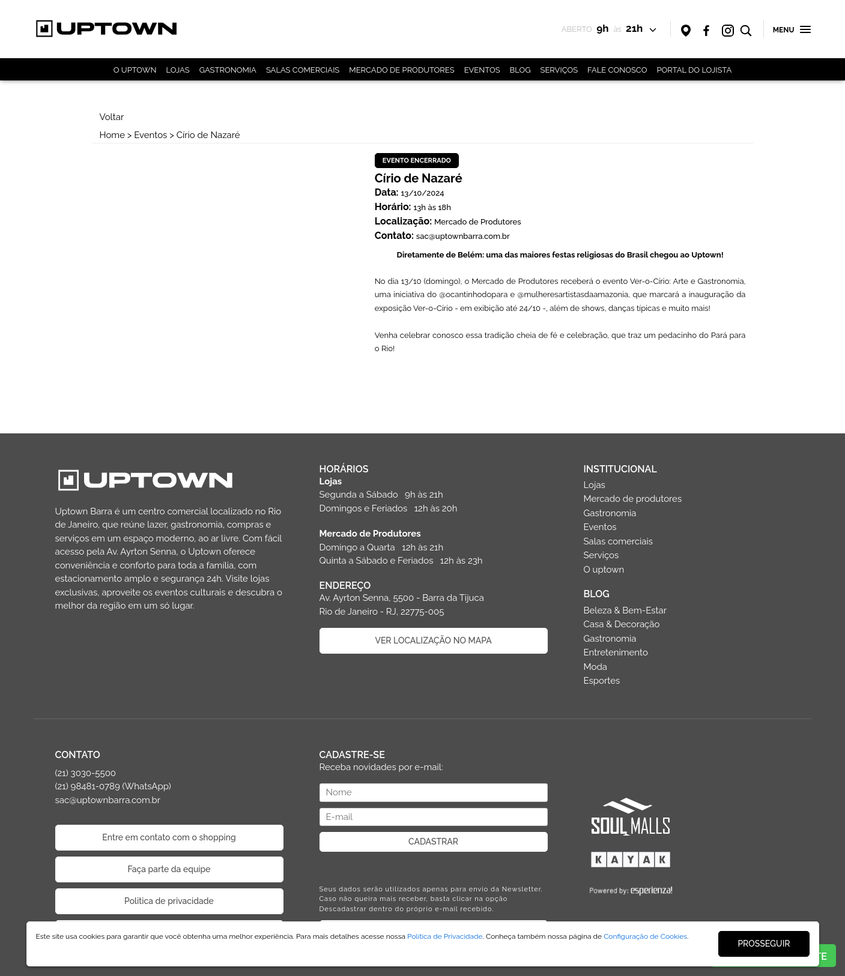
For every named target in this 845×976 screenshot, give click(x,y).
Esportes (602, 680)
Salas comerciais (618, 541)
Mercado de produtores (633, 498)
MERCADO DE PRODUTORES (401, 69)
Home (112, 135)
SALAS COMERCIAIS (302, 69)
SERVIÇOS (559, 69)
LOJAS (177, 69)
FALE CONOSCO (617, 69)
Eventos (150, 135)
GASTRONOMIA (227, 69)
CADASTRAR (433, 841)
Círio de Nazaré (208, 135)
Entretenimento (616, 652)
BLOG (520, 69)
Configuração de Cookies (645, 936)
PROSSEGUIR (763, 943)
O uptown (604, 569)
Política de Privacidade (445, 936)
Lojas (594, 485)
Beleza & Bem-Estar (625, 610)
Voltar (112, 117)
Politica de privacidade (169, 901)
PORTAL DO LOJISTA (693, 69)
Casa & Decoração (622, 624)
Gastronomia (610, 513)
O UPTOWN (135, 69)
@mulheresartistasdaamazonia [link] (573, 294)
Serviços (601, 555)
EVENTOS (482, 69)
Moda (595, 666)
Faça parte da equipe (168, 869)
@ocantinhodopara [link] (473, 294)
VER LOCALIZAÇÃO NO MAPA (433, 640)
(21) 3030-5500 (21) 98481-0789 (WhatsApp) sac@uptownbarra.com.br (113, 787)
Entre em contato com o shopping (168, 837)
